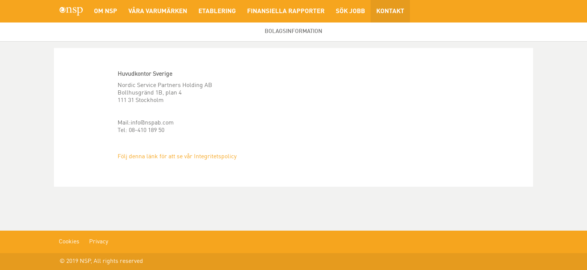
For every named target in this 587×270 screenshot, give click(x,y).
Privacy (98, 242)
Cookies (69, 242)
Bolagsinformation (293, 31)
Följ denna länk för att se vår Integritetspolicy (177, 157)
